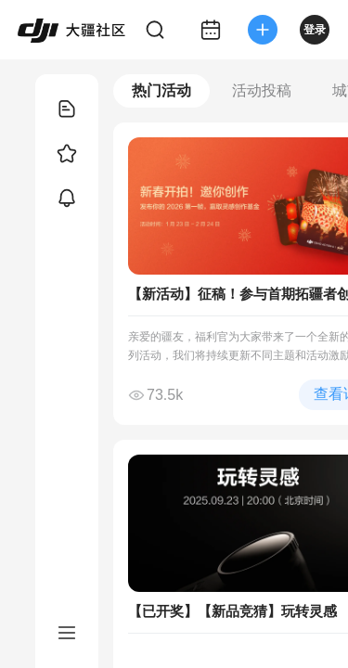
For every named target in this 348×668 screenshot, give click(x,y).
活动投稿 (261, 90)
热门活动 (161, 90)
